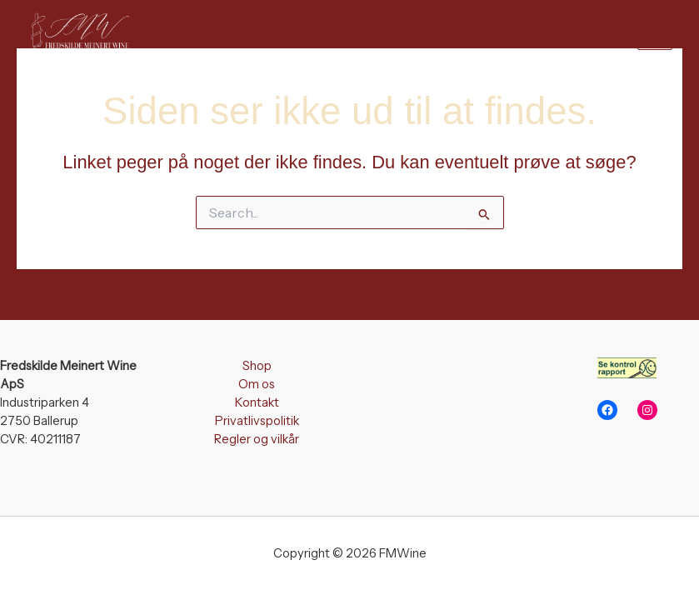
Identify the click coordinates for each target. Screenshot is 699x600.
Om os (256, 384)
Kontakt (257, 402)
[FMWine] (77, 32)
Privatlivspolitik (257, 420)
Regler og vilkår (256, 439)
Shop (257, 365)
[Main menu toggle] (654, 31)
